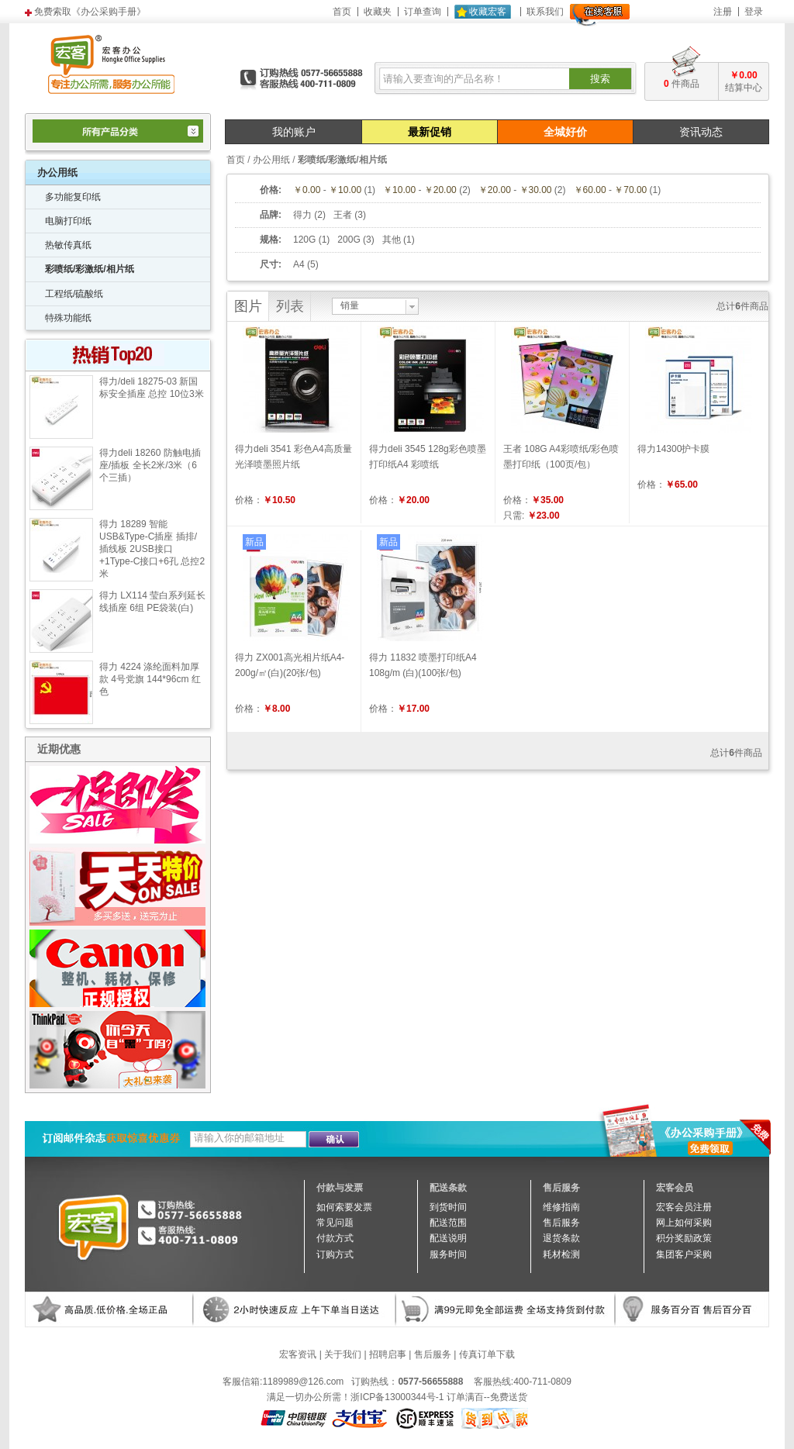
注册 (722, 11)
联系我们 (545, 11)
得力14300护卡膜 (673, 448)
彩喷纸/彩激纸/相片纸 (89, 269)
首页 (342, 11)
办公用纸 (271, 159)
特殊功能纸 (68, 317)
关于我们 (342, 1354)
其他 (391, 239)
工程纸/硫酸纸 (74, 293)
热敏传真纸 (68, 245)
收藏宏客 (487, 11)
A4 (299, 264)
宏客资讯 (297, 1354)
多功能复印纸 (73, 196)
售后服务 (432, 1354)
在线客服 (600, 15)
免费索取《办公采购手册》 (90, 11)
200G (348, 239)
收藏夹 (378, 11)
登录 (753, 11)
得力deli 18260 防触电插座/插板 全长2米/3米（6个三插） (150, 465)
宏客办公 (111, 63)
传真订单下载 (487, 1354)
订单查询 (422, 11)
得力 (302, 214)
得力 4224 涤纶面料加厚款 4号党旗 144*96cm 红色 (150, 679)
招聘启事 (387, 1354)
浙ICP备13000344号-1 (397, 1397)
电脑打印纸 (68, 221)
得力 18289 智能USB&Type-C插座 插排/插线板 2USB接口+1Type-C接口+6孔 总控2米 (152, 549)
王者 (342, 214)
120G (304, 239)
